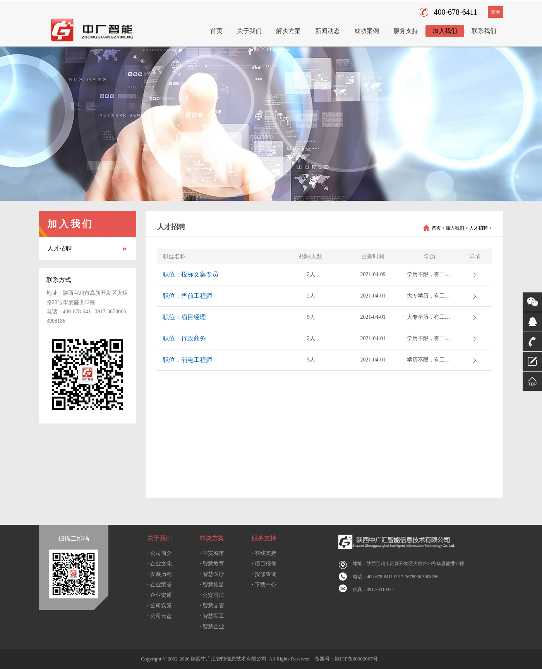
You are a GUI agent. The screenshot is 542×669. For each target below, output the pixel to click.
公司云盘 (159, 616)
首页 (216, 31)
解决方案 (288, 31)
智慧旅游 (211, 585)
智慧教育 (211, 564)
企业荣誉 (159, 585)
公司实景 (159, 605)
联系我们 (484, 31)
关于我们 (249, 31)
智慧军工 (211, 616)
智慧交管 (211, 605)
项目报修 (264, 564)
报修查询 (264, 574)
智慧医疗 (211, 574)
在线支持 (264, 553)
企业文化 (159, 564)
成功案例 (366, 31)
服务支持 (405, 31)
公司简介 (159, 553)
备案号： (323, 659)
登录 (495, 12)
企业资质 (159, 595)
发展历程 (159, 574)
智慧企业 (211, 626)
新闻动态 (327, 31)
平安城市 (211, 553)
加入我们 (444, 31)
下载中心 (264, 585)
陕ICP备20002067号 (356, 659)
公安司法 (211, 595)
